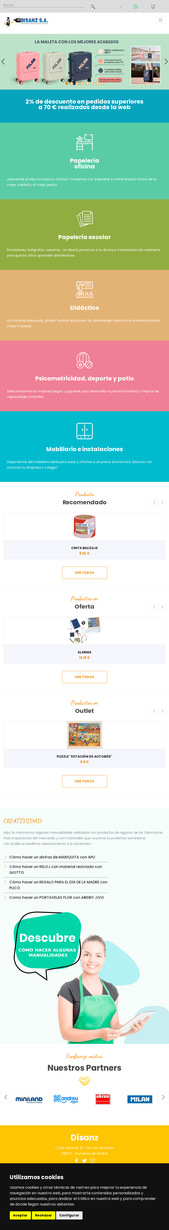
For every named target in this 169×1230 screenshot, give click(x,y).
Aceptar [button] (20, 1215)
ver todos (84, 572)
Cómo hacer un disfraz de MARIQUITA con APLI (52, 857)
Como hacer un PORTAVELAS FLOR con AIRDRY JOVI (56, 897)
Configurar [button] (69, 1215)
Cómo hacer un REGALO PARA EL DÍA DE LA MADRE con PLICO (58, 885)
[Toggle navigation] (160, 20)
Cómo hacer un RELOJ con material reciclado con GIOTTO (55, 869)
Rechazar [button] (43, 1215)
